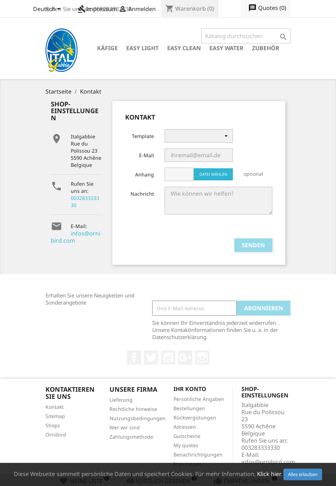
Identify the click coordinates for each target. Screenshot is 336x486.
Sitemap (55, 416)
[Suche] (245, 35)
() (267, 8)
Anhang (144, 174)
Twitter (151, 357)
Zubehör (265, 48)
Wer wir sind (125, 427)
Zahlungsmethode (131, 436)
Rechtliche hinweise (133, 409)
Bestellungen (189, 408)
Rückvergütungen (195, 417)
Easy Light (142, 48)
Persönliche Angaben (199, 399)
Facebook (134, 357)
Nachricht (142, 193)
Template (143, 136)
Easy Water (226, 48)
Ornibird (56, 434)
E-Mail (146, 155)
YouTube (168, 357)
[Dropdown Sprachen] (48, 9)
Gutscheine (187, 436)
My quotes (186, 445)
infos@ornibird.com (75, 236)
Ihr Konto (190, 389)
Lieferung (121, 399)
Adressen (185, 426)
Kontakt (55, 406)
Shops (53, 425)
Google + (185, 357)
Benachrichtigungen (198, 454)
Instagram (202, 357)
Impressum (97, 9)
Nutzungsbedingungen (138, 418)
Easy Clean (184, 48)
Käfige (107, 48)
